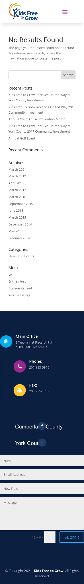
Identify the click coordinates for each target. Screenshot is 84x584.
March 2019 (17, 176)
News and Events (21, 256)
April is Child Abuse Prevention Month (37, 119)
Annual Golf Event (21, 138)
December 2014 (20, 224)
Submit (71, 537)
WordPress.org (19, 295)
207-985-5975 (39, 367)
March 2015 (17, 217)
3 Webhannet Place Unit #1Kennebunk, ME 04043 (35, 344)
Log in (12, 274)
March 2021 (17, 169)
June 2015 (15, 210)
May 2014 (15, 231)
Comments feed (20, 288)
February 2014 (19, 238)
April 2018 (16, 183)
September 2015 (20, 204)
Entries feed (17, 281)
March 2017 (17, 190)
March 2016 (17, 197)
